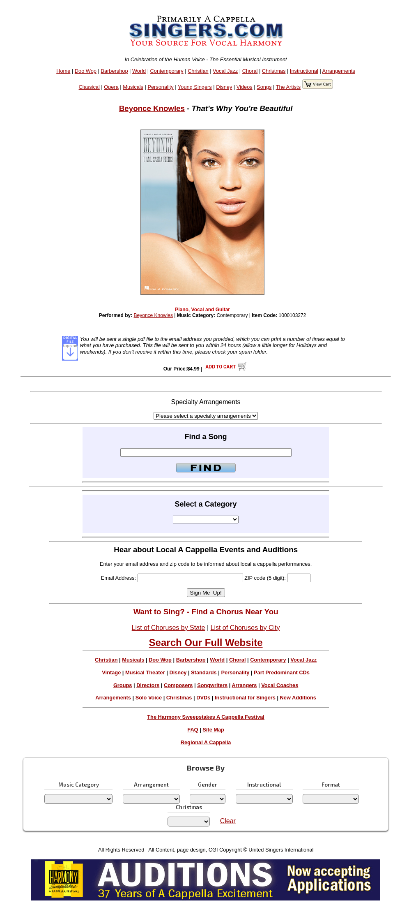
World (139, 71)
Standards (204, 672)
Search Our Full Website (206, 642)
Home (63, 71)
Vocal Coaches (279, 685)
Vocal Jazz (225, 71)
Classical (89, 87)
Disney (224, 87)
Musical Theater (145, 672)
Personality (160, 87)
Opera (111, 87)
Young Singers (195, 87)
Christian (198, 71)
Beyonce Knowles (152, 108)
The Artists (288, 87)
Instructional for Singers (245, 697)
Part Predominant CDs (282, 672)
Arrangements (338, 71)
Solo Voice (149, 697)
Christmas (274, 71)
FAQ (192, 730)
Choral (250, 71)
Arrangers (244, 685)
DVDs (203, 697)
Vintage (111, 672)
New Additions (298, 697)
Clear (228, 820)
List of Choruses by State (168, 627)
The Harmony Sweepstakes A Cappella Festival (205, 717)
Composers (178, 685)
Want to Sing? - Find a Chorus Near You (205, 611)
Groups (122, 685)
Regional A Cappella (206, 742)
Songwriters (212, 685)
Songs (264, 87)
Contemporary (167, 71)
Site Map (213, 730)
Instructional (304, 71)
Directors (147, 685)
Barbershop (114, 71)
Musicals (133, 87)
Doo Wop (86, 71)
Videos (245, 87)
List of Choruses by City (245, 627)
